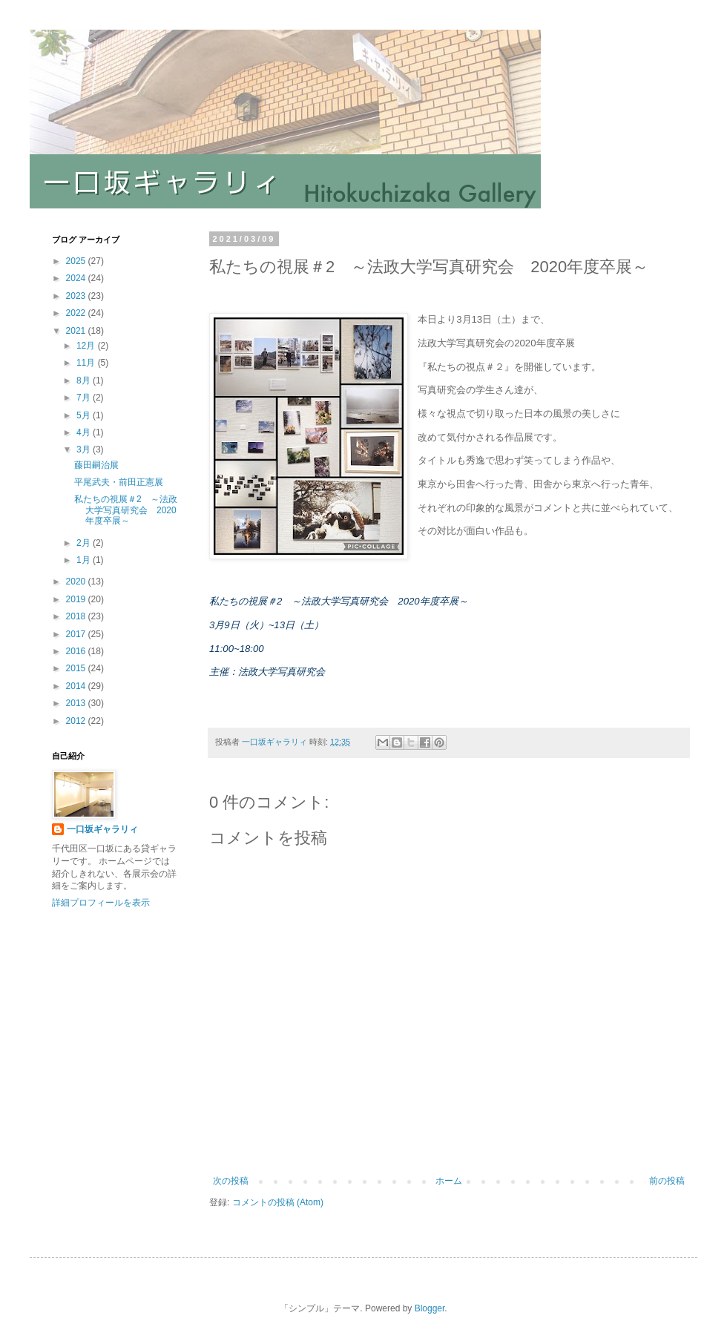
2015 (77, 668)
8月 (84, 380)
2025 (77, 261)
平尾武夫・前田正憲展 (118, 482)
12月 (87, 345)
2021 (77, 331)
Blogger (430, 1308)
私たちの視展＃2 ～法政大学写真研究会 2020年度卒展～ (125, 510)
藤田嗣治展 (96, 465)
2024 (77, 278)
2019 (77, 599)
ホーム (448, 1181)
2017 (77, 634)
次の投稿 (231, 1181)
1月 (84, 560)
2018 (77, 616)
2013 (77, 703)
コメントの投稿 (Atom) (277, 1202)
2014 (77, 686)
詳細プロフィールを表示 (101, 902)
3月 (84, 449)
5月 (84, 415)
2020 (77, 581)
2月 (84, 543)
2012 (77, 721)
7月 (84, 397)
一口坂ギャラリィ (102, 829)
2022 (77, 313)
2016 (77, 651)
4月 (84, 432)
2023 (77, 296)
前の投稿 (667, 1181)
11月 (87, 363)
